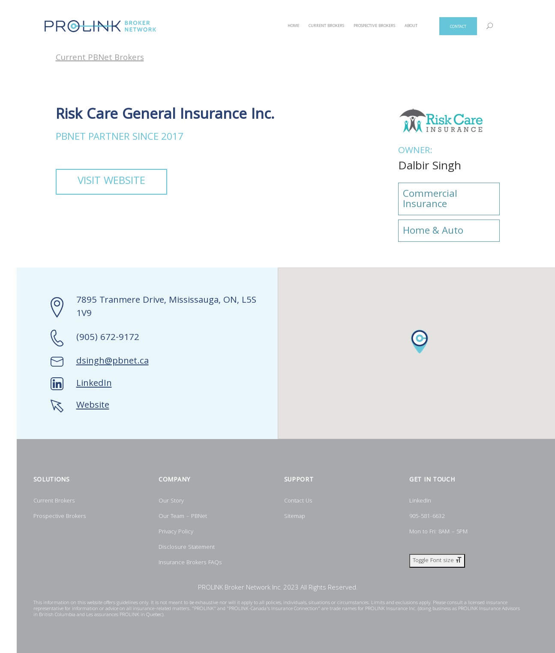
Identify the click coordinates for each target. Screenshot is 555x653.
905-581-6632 (426, 516)
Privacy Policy (176, 532)
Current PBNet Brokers (100, 58)
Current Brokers (54, 501)
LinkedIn (94, 383)
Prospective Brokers (59, 516)
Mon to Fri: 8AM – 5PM (438, 532)
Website (92, 405)
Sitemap (294, 516)
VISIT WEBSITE (111, 182)
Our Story (171, 501)
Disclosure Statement (187, 547)
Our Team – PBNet (183, 516)
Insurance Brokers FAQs (190, 563)
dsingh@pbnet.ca (112, 361)
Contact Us (298, 501)
